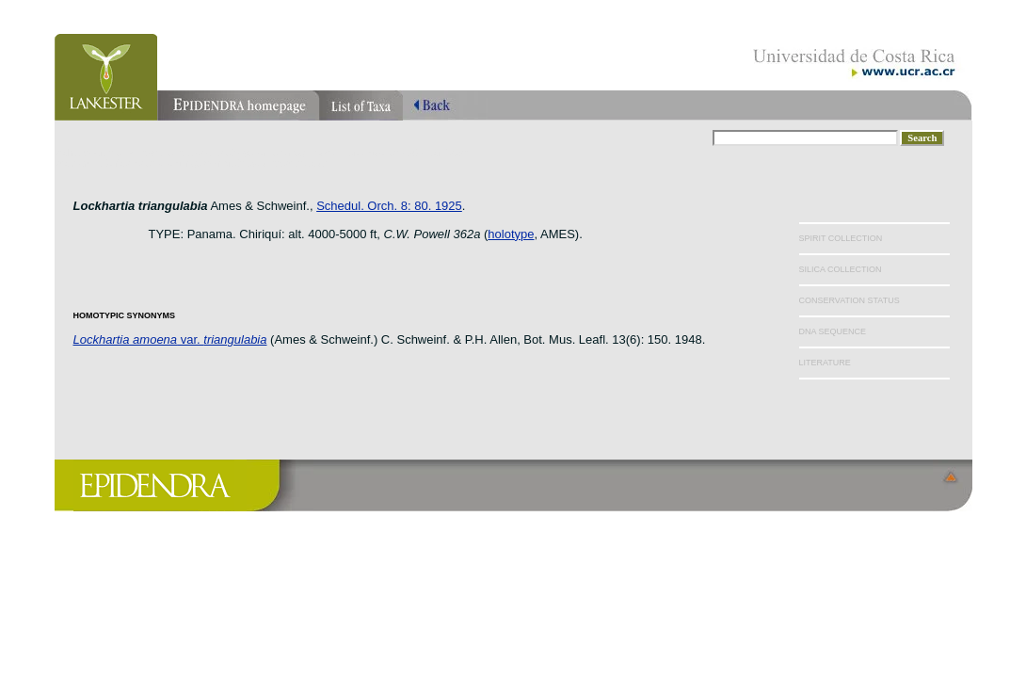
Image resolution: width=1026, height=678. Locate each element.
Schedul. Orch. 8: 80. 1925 (389, 206)
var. (221, 339)
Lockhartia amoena (125, 339)
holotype (511, 234)
